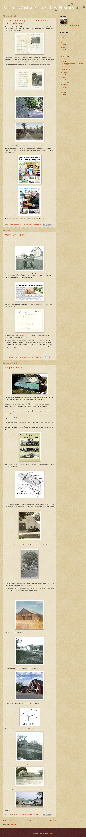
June (64, 72)
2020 (62, 47)
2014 (62, 94)
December (65, 54)
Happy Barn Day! (14, 367)
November (65, 56)
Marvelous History (14, 234)
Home (30, 821)
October (65, 58)
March (64, 79)
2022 (62, 42)
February (65, 82)
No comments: (37, 224)
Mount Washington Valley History (38, 7)
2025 (62, 35)
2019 (62, 49)
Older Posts (52, 821)
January (65, 84)
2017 (62, 87)
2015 (62, 92)
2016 (62, 90)
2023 (62, 40)
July (64, 61)
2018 (62, 52)
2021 (62, 44)
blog (21, 335)
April (64, 77)
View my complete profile (66, 27)
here (36, 764)
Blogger (51, 833)
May (64, 74)
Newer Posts (7, 821)
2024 (62, 37)
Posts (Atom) (13, 824)
